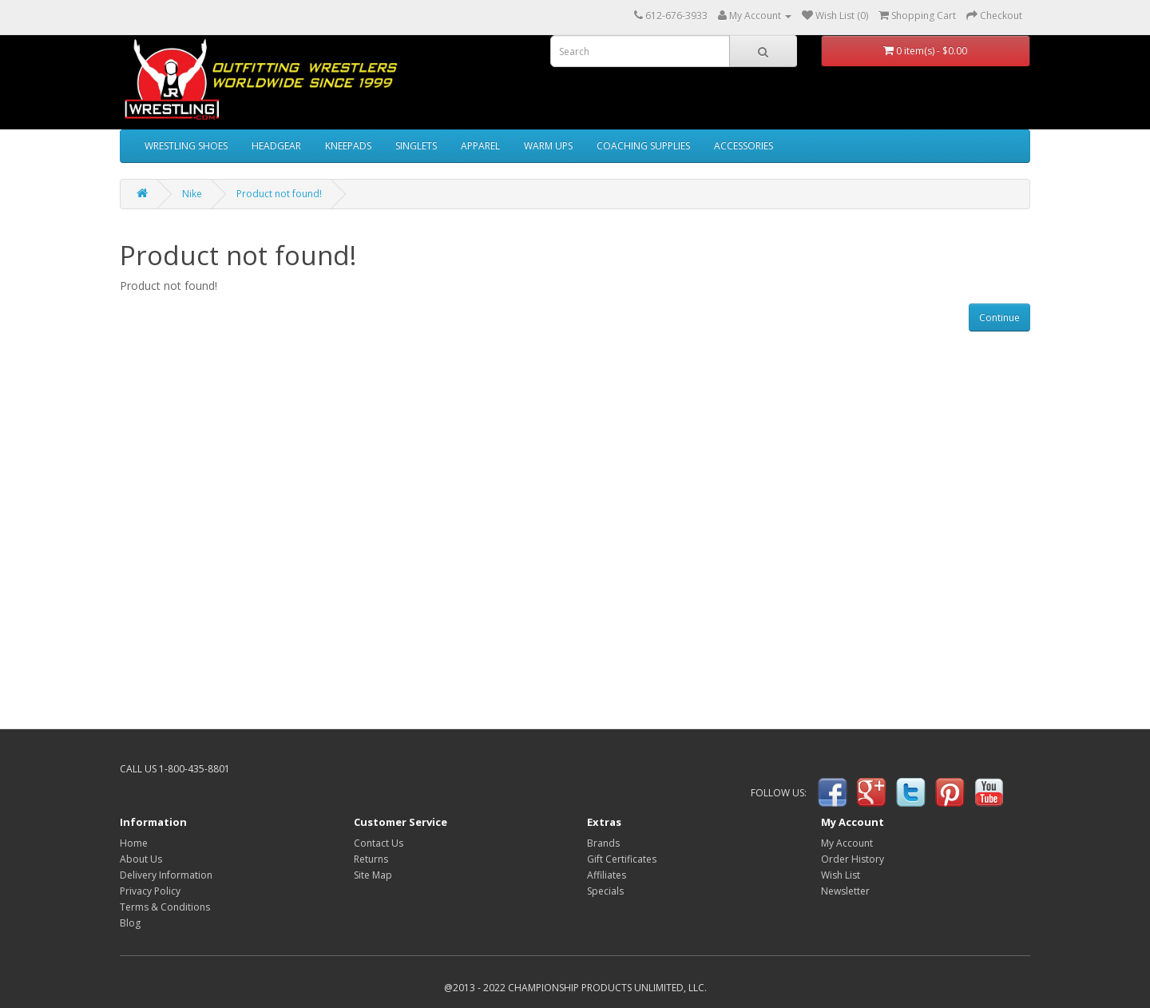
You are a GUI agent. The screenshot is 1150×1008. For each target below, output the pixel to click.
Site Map (373, 875)
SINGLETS (416, 146)
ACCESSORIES (743, 146)
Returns (371, 859)
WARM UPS (548, 146)
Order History (852, 859)
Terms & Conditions (165, 907)
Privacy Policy (150, 891)
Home (134, 843)
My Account (847, 843)
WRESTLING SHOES (186, 146)
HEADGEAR (276, 146)
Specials (605, 891)
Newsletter (845, 891)
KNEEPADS (348, 146)
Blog (130, 923)
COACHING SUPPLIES (643, 146)
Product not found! (279, 193)
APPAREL (480, 146)
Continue (999, 317)
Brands (603, 843)
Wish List (840, 875)
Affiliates (606, 875)
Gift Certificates (621, 859)
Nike (192, 193)
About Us (141, 859)
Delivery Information (166, 875)
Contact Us (378, 843)
